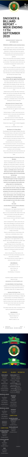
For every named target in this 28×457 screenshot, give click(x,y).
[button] (25, 4)
